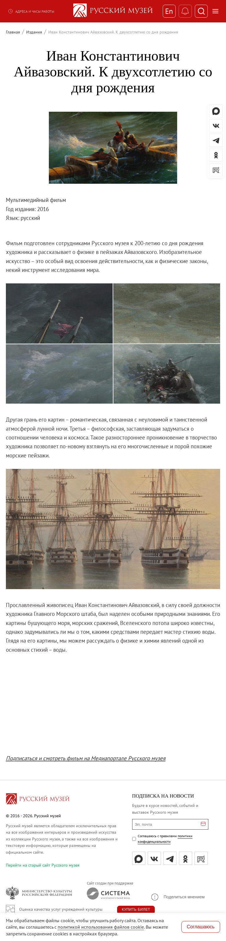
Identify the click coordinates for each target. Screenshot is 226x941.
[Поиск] (201, 11)
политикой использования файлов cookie (101, 927)
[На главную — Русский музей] (113, 11)
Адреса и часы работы (31, 11)
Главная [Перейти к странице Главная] (13, 32)
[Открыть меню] (215, 11)
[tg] (170, 858)
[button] (177, 897)
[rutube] (201, 858)
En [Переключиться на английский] (169, 11)
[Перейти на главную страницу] (37, 799)
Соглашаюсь (201, 926)
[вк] (154, 858)
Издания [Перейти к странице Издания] (34, 32)
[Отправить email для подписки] (203, 824)
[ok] (185, 858)
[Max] (138, 858)
